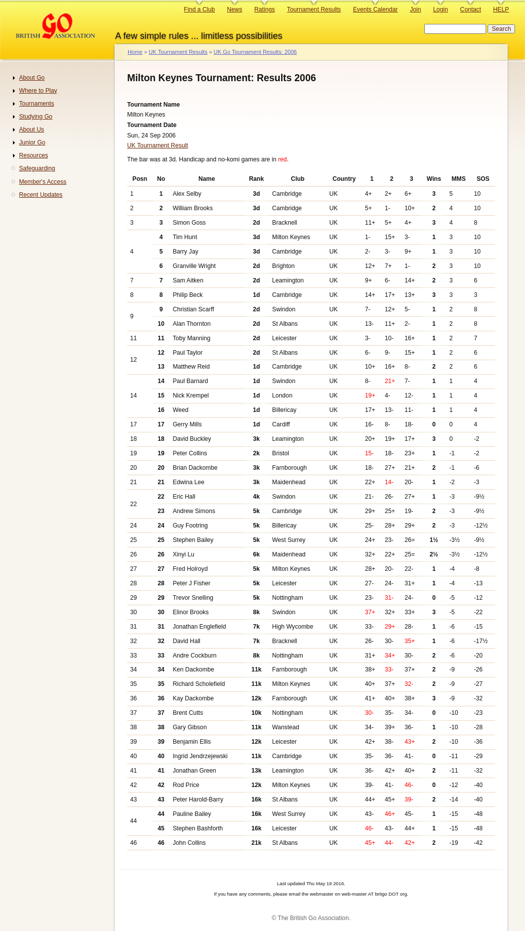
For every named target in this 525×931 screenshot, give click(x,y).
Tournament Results (314, 9)
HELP (501, 9)
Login (440, 9)
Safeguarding (37, 168)
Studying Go (35, 116)
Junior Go (32, 142)
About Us (31, 129)
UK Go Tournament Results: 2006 (255, 52)
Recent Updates (40, 194)
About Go (31, 77)
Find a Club (199, 9)
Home (135, 52)
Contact (470, 9)
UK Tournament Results (178, 52)
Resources (33, 155)
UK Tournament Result (157, 145)
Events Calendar (375, 9)
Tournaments (36, 103)
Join (415, 9)
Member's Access (42, 181)
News (234, 9)
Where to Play (38, 90)
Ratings (264, 9)
